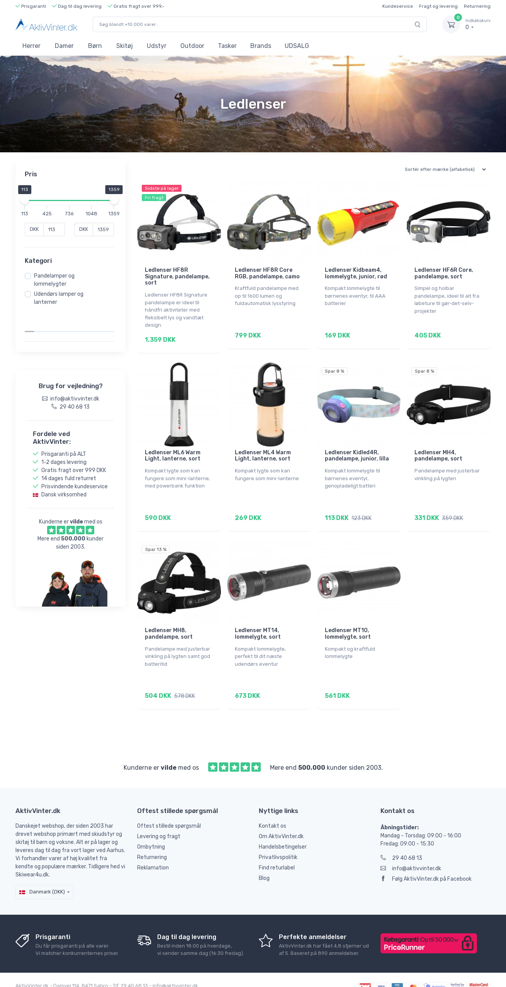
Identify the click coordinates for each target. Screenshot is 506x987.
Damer (64, 45)
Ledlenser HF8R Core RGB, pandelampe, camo (267, 273)
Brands (260, 45)
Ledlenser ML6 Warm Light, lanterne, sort (172, 450)
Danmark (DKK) (42, 875)
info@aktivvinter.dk (410, 852)
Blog (264, 862)
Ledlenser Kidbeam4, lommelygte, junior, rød (356, 273)
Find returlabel (277, 851)
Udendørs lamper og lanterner (61, 298)
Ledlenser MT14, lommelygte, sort (258, 622)
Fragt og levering (438, 6)
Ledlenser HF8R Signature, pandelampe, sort (177, 276)
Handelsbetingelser (283, 830)
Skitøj (124, 45)
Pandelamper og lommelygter (56, 280)
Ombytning (151, 830)
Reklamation (153, 851)
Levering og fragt (158, 820)
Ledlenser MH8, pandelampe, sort (169, 622)
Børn (95, 45)
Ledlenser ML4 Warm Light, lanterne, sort (263, 450)
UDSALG (297, 45)
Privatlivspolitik (278, 841)
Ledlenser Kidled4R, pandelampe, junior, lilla (357, 450)
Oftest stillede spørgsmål (169, 809)
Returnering (477, 6)
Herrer (31, 45)
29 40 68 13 (401, 842)
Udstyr (156, 45)
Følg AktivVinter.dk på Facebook (426, 862)
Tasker (227, 45)
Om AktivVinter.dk (281, 820)
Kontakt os (272, 809)
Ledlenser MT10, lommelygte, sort (348, 622)
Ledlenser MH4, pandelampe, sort (438, 450)
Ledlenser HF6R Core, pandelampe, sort (443, 273)
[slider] (27, 200)
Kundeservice (397, 6)
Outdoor (192, 45)
